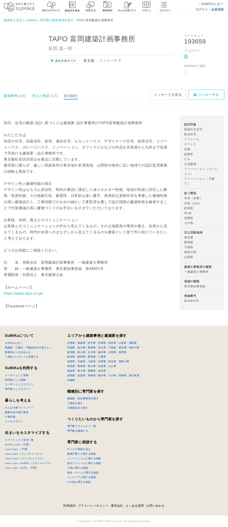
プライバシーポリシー (93, 505)
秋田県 (112, 343)
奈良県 (112, 361)
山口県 (112, 366)
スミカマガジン (14, 421)
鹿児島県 (134, 375)
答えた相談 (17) (44, 96)
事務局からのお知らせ (18, 352)
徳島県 (71, 370)
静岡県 (81, 356)
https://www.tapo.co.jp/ (23, 293)
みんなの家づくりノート (19, 407)
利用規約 (69, 505)
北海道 (71, 343)
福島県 (133, 343)
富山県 (81, 352)
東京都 (122, 347)
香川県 (81, 370)
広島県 (102, 366)
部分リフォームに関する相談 (84, 463)
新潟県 (71, 352)
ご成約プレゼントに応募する (22, 356)
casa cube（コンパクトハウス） (24, 453)
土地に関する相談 (77, 468)
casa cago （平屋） (17, 449)
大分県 (112, 375)
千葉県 (112, 347)
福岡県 (71, 375)
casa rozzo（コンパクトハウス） (25, 458)
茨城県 (71, 347)
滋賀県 (71, 361)
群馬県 (92, 347)
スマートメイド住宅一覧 (19, 440)
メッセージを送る (168, 94)
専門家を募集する (77, 430)
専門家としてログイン (18, 389)
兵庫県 (102, 361)
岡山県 (92, 366)
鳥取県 (71, 366)
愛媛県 (92, 370)
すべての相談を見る (79, 449)
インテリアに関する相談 (81, 477)
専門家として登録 (15, 380)
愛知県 (92, 356)
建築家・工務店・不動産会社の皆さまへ (28, 347)
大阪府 (92, 361)
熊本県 (102, 375)
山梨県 (112, 352)
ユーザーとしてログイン (19, 384)
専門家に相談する (82, 442)
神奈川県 (134, 347)
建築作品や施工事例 (16, 412)
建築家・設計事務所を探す (82, 398)
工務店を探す (75, 403)
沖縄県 (71, 380)
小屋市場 (10, 416)
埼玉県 (102, 347)
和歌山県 (124, 361)
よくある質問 (135, 505)
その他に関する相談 (79, 482)
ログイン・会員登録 (209, 9)
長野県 (122, 352)
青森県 (81, 343)
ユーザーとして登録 (16, 375)
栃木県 (81, 347)
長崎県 (92, 375)
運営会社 (117, 505)
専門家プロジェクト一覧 (81, 426)
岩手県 (92, 343)
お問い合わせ (155, 505)
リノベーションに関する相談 (84, 458)
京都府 (81, 361)
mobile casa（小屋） (18, 444)
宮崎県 (122, 375)
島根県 (81, 366)
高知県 (102, 370)
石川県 (92, 352)
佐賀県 (81, 375)
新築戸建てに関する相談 (81, 453)
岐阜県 (71, 356)
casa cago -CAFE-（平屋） (22, 468)
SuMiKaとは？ (14, 343)
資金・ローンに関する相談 (82, 472)
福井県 (102, 352)
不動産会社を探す (77, 407)
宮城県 (102, 343)
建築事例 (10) (14, 96)
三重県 (102, 356)
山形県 (122, 343)
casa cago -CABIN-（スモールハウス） (29, 463)
